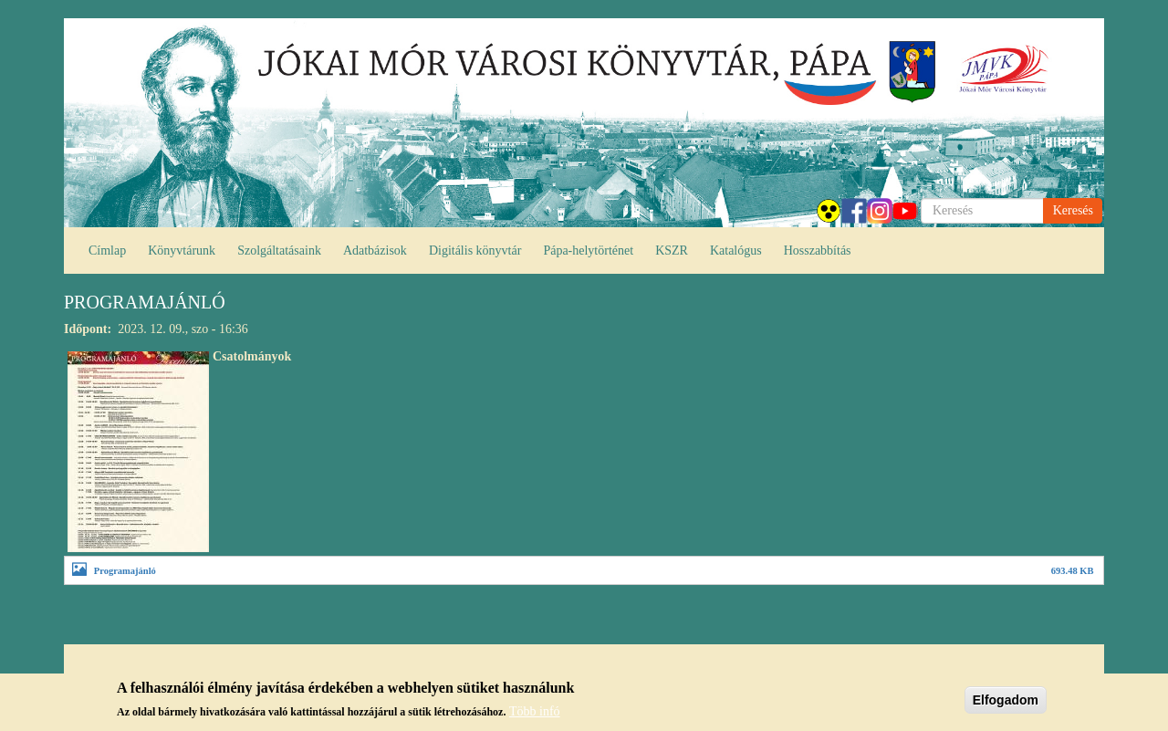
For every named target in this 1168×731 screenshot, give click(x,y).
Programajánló (125, 571)
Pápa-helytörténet (588, 250)
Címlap (107, 250)
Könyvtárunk (181, 250)
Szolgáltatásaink (279, 250)
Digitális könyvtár (475, 250)
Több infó (534, 716)
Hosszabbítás (817, 250)
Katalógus (736, 250)
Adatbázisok (375, 250)
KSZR (671, 250)
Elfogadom (1005, 704)
